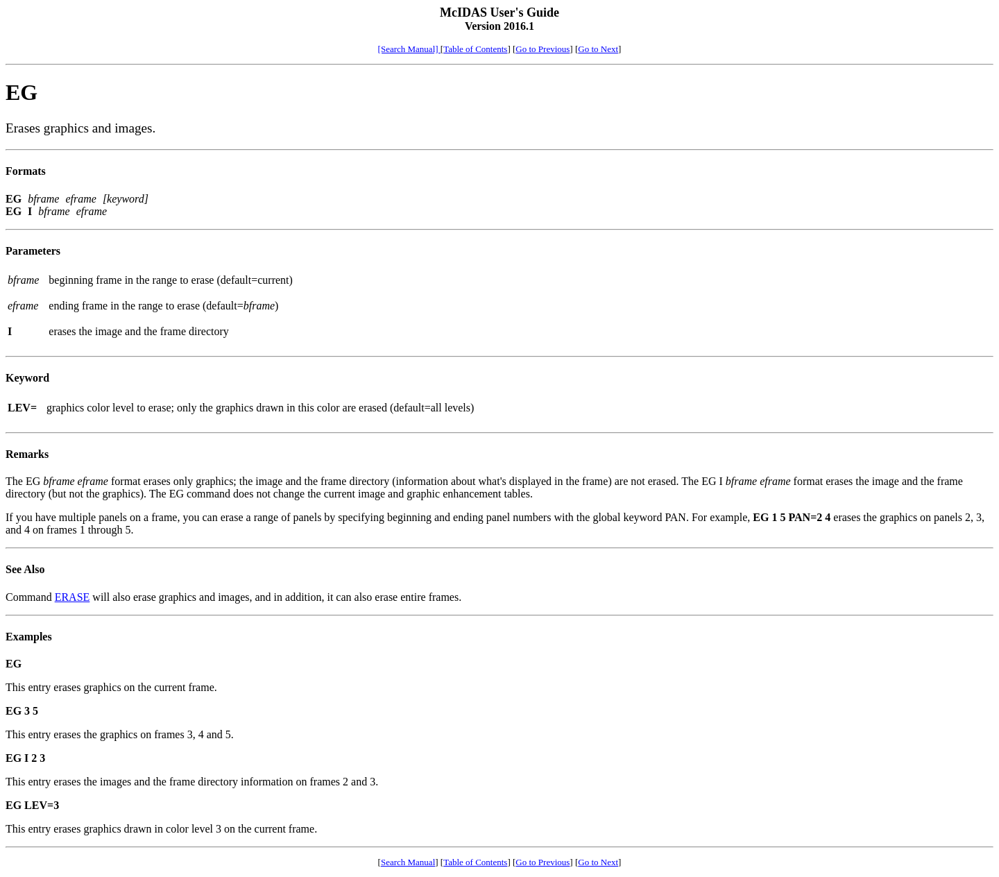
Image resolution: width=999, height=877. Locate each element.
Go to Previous (542, 49)
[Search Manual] (409, 49)
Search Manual (408, 862)
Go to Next (598, 49)
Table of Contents (475, 49)
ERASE (72, 597)
